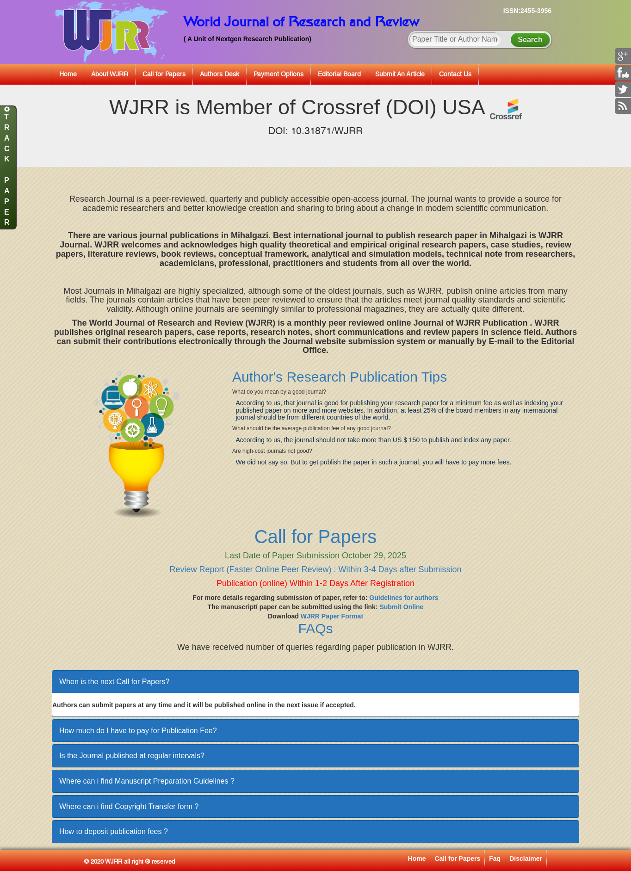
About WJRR (109, 74)
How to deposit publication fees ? (113, 831)
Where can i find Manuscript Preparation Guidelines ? (147, 781)
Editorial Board (339, 74)
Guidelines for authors (403, 597)
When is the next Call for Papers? (114, 682)
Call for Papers (164, 74)
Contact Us (455, 74)
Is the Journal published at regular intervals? (131, 756)
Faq (495, 858)
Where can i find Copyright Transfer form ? (128, 806)
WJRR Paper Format (332, 616)
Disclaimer (525, 858)
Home (68, 74)
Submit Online (401, 607)
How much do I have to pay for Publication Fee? (138, 731)
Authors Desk (219, 74)
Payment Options (278, 74)
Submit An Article (400, 74)
